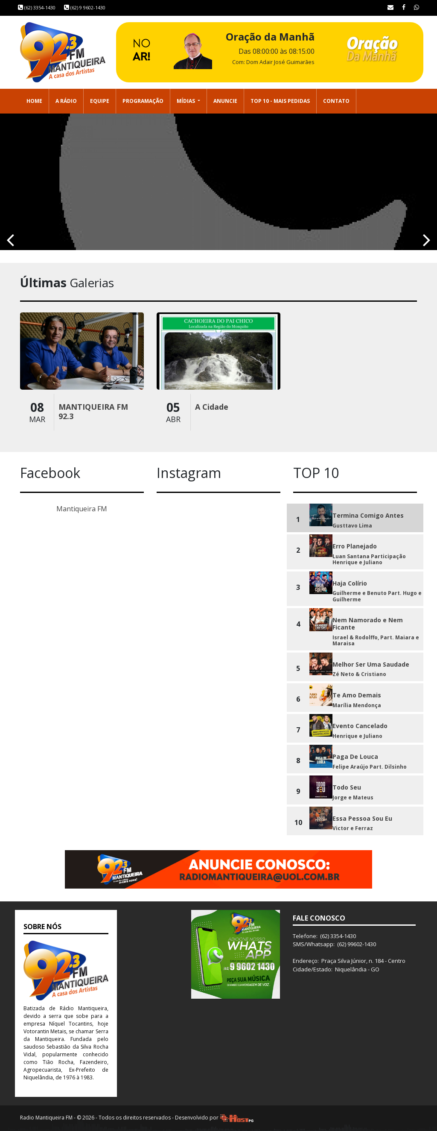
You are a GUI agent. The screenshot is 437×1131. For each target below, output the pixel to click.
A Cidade (211, 407)
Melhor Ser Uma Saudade (370, 664)
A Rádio (66, 101)
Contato (336, 101)
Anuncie (225, 101)
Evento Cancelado (359, 726)
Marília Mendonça (356, 705)
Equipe (99, 101)
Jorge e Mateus (352, 797)
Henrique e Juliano (357, 736)
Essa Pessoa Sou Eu (362, 818)
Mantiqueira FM (81, 508)
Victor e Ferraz (352, 828)
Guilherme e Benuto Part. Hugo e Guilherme (377, 596)
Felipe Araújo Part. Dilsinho (369, 766)
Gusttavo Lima (352, 525)
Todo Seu (346, 787)
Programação (142, 101)
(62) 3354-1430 (36, 7)
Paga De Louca (355, 756)
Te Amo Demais (356, 695)
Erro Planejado (354, 546)
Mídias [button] (186, 101)
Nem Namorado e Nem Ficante (367, 623)
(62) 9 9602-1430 (84, 7)
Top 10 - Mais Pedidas (280, 101)
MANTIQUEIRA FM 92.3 (93, 411)
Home (34, 101)
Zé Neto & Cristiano (359, 674)
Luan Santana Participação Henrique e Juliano (369, 559)
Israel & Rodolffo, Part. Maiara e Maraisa (375, 640)
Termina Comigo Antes (368, 515)
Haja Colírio (349, 583)
